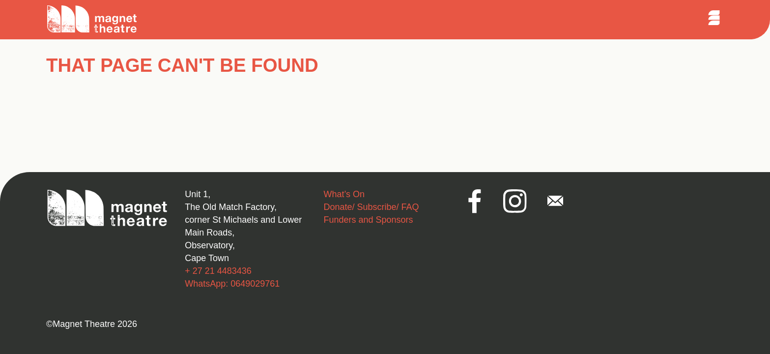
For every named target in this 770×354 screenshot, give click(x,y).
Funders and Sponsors (368, 220)
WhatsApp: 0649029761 (232, 284)
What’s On (344, 194)
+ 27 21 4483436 (218, 271)
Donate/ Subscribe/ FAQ (371, 207)
